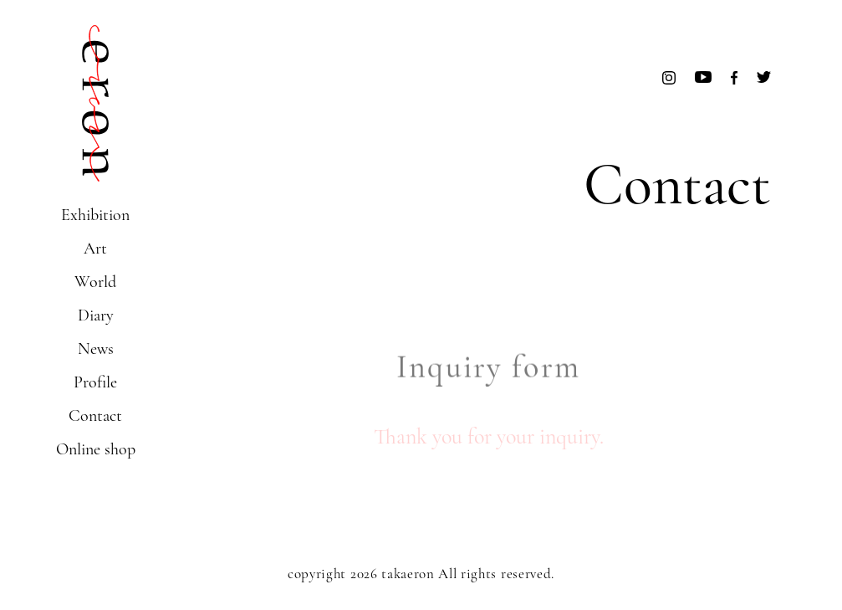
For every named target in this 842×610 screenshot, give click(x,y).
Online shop (95, 449)
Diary (96, 315)
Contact (95, 416)
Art (95, 248)
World (95, 282)
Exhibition (95, 215)
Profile (95, 382)
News (96, 349)
